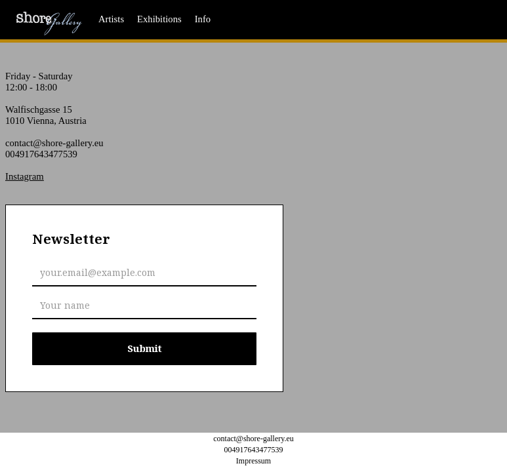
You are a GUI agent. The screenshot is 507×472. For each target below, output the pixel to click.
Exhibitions (159, 19)
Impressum (253, 460)
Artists (111, 19)
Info (203, 19)
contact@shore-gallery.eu (54, 143)
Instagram (24, 176)
